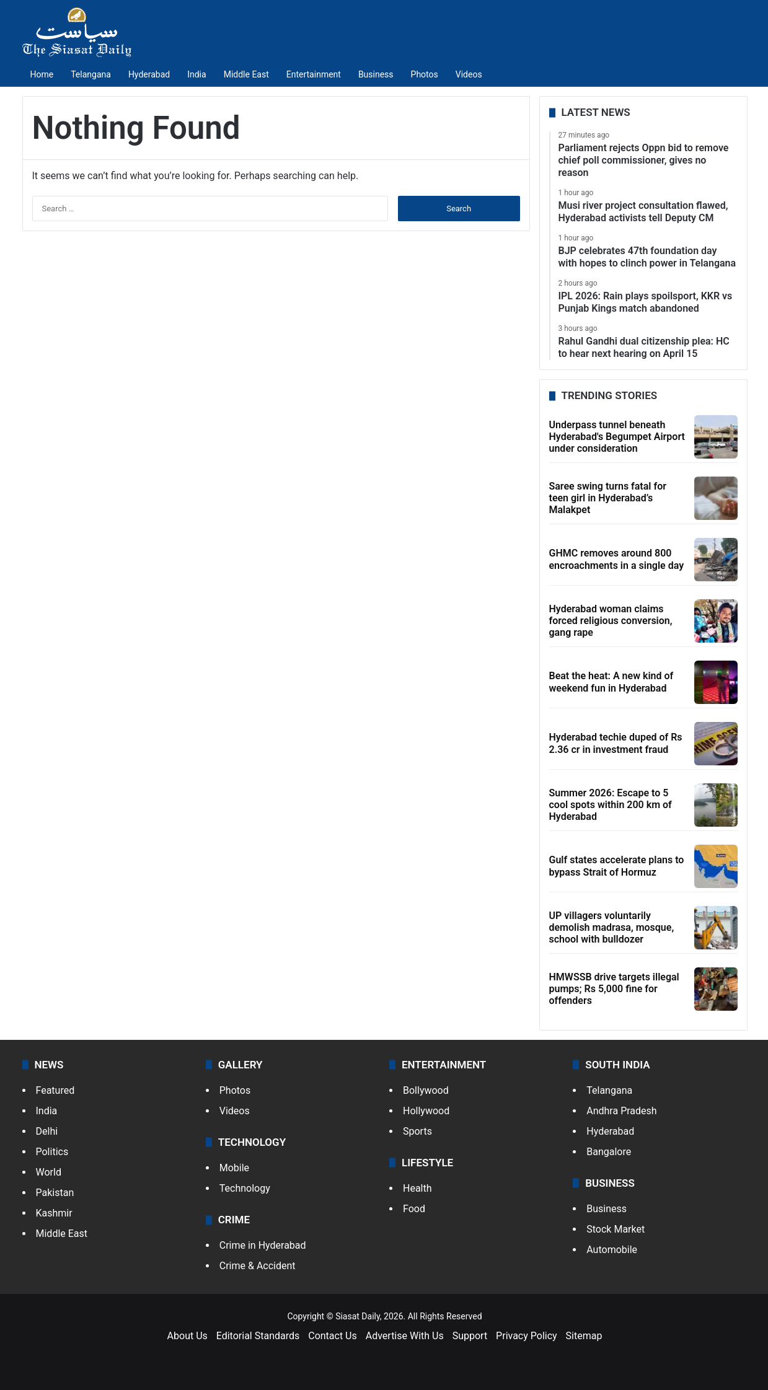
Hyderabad (149, 74)
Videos (469, 74)
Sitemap (584, 1336)
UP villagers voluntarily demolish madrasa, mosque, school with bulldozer (611, 927)
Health (417, 1188)
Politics (52, 1152)
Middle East (246, 74)
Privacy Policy (526, 1336)
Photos (424, 74)
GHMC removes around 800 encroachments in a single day (616, 559)
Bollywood (426, 1090)
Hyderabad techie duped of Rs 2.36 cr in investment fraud (615, 743)
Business (376, 74)
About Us (187, 1336)
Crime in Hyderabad (262, 1245)
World (48, 1172)
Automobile (611, 1250)
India (196, 74)
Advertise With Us (405, 1336)
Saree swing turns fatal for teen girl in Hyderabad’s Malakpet (607, 498)
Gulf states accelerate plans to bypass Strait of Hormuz (616, 866)
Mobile (234, 1168)
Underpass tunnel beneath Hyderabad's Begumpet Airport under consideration (617, 436)
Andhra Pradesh (621, 1111)
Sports (417, 1131)
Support (469, 1336)
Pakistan (55, 1193)
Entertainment (313, 74)
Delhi (47, 1131)
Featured (55, 1090)
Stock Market (615, 1229)
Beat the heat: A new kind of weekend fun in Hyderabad (611, 681)
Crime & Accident (257, 1266)
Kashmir (54, 1213)
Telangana (91, 74)
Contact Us (332, 1336)
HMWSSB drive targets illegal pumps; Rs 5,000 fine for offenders (614, 988)
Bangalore (608, 1152)
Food (414, 1209)
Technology (244, 1188)
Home (42, 74)
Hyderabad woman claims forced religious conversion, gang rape (611, 620)
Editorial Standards (258, 1336)
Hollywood (426, 1111)
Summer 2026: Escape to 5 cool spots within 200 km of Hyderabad (610, 804)
